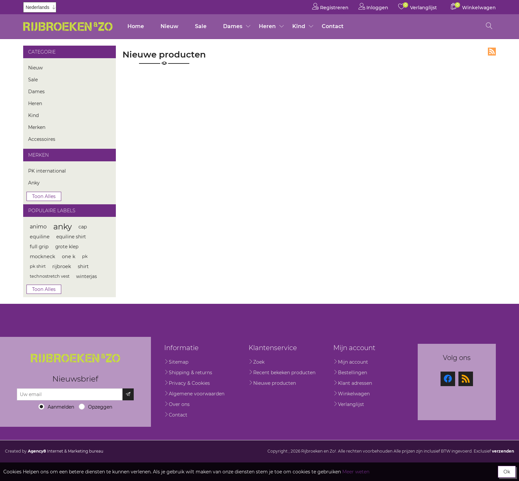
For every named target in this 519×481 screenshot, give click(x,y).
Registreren (330, 6)
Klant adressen (355, 383)
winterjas (86, 276)
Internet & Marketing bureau (65, 451)
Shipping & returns (190, 373)
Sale (201, 26)
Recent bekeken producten (284, 373)
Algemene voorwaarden (196, 394)
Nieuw (169, 26)
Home (135, 26)
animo (38, 226)
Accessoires (41, 139)
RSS (492, 52)
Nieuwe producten (274, 383)
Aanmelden (61, 407)
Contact (333, 26)
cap (82, 227)
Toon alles (44, 196)
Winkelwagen (354, 394)
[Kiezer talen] (39, 7)
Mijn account (353, 362)
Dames (232, 26)
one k (68, 257)
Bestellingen (352, 373)
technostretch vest (50, 276)
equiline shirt (71, 236)
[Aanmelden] (70, 394)
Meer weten (355, 472)
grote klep (66, 246)
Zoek (258, 362)
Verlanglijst (351, 404)
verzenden (503, 451)
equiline (40, 237)
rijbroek (61, 266)
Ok (506, 472)
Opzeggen (100, 407)
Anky (34, 183)
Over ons (179, 404)
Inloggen (373, 6)
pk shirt (38, 266)
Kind (298, 26)
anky (62, 226)
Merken (36, 127)
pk (85, 256)
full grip (39, 247)
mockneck (42, 257)
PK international (47, 171)
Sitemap (178, 362)
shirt (83, 266)
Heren (267, 26)
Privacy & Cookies (189, 383)
